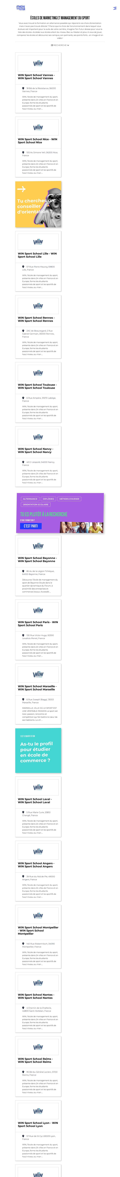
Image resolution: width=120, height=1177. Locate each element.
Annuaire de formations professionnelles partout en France (40, 1155)
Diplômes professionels (28, 1109)
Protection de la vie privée (28, 1168)
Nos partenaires (25, 1130)
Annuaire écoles (25, 1079)
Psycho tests (68, 1094)
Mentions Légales (24, 1159)
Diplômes (48, 321)
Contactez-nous (25, 1135)
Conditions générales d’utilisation (30, 1164)
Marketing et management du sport (68, 1033)
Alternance (30, 321)
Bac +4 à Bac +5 (25, 1104)
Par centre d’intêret (71, 1068)
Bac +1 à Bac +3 (25, 1099)
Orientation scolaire (35, 326)
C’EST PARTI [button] (31, 348)
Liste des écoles (14, 1033)
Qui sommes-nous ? (27, 1125)
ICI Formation (59, 1151)
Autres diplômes (25, 1114)
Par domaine (68, 1063)
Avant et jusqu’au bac (28, 1090)
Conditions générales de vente (29, 1173)
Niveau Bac (23, 1094)
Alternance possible (36, 1033)
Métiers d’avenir (69, 321)
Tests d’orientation (70, 1090)
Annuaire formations (27, 1074)
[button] (60, 45)
